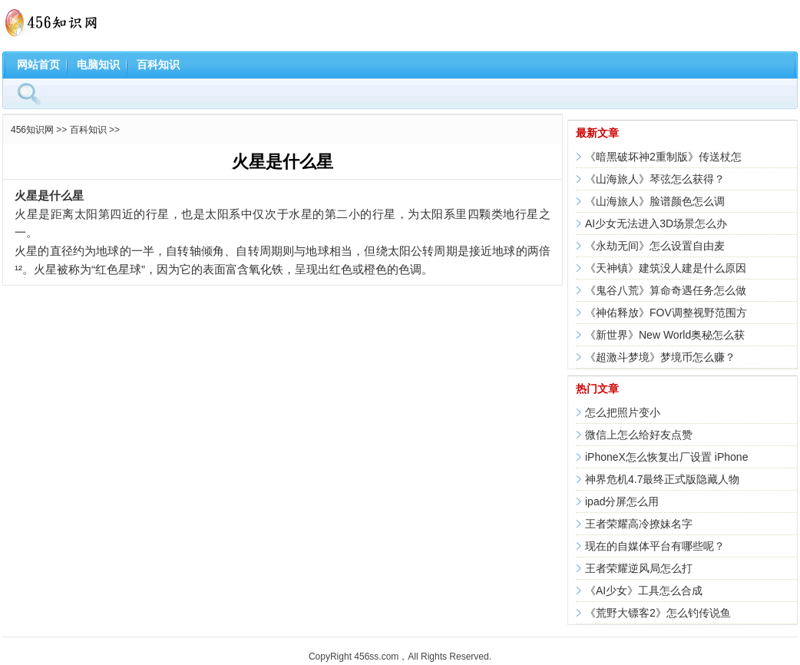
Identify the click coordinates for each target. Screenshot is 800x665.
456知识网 (32, 129)
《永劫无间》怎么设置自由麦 (655, 246)
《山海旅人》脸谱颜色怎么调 (655, 201)
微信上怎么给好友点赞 (639, 434)
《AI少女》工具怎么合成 (643, 590)
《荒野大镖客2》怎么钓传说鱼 (658, 613)
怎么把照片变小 (622, 412)
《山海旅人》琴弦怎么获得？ (655, 179)
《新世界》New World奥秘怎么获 (665, 335)
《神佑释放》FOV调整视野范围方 (666, 312)
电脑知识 (98, 64)
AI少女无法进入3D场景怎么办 (656, 223)
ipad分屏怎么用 (622, 501)
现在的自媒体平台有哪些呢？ (655, 546)
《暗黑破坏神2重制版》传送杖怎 (663, 157)
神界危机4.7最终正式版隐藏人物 (662, 479)
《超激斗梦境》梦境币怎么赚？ (660, 357)
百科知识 (158, 64)
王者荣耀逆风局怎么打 (639, 568)
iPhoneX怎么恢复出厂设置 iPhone (666, 457)
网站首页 (38, 64)
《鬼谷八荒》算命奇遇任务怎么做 (665, 290)
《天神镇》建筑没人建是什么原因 (665, 268)
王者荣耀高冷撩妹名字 (639, 524)
